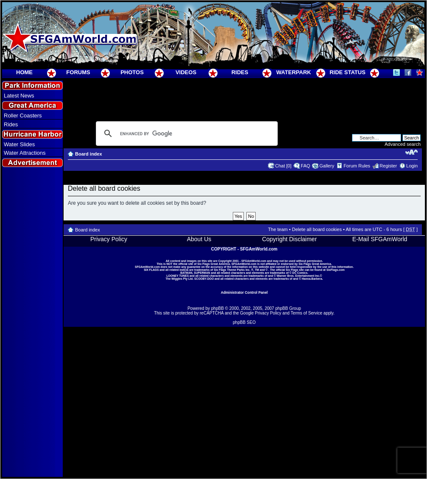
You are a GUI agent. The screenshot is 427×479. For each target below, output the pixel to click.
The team (277, 229)
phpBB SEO (244, 322)
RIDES (240, 72)
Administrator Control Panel (244, 292)
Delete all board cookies (316, 229)
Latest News (19, 95)
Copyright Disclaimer (289, 239)
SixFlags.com (336, 269)
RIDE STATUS (347, 72)
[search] (185, 133)
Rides (11, 124)
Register (388, 165)
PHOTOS (132, 72)
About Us (199, 239)
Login (412, 165)
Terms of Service (306, 313)
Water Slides (19, 144)
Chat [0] (283, 165)
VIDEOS (186, 72)
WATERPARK (293, 72)
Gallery (326, 165)
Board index (88, 153)
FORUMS (78, 72)
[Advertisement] (32, 322)
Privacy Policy (108, 239)
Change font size (411, 152)
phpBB (217, 308)
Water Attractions (25, 153)
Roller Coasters (23, 115)
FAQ (305, 165)
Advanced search (403, 144)
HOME (24, 72)
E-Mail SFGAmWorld (379, 239)
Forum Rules (356, 165)
